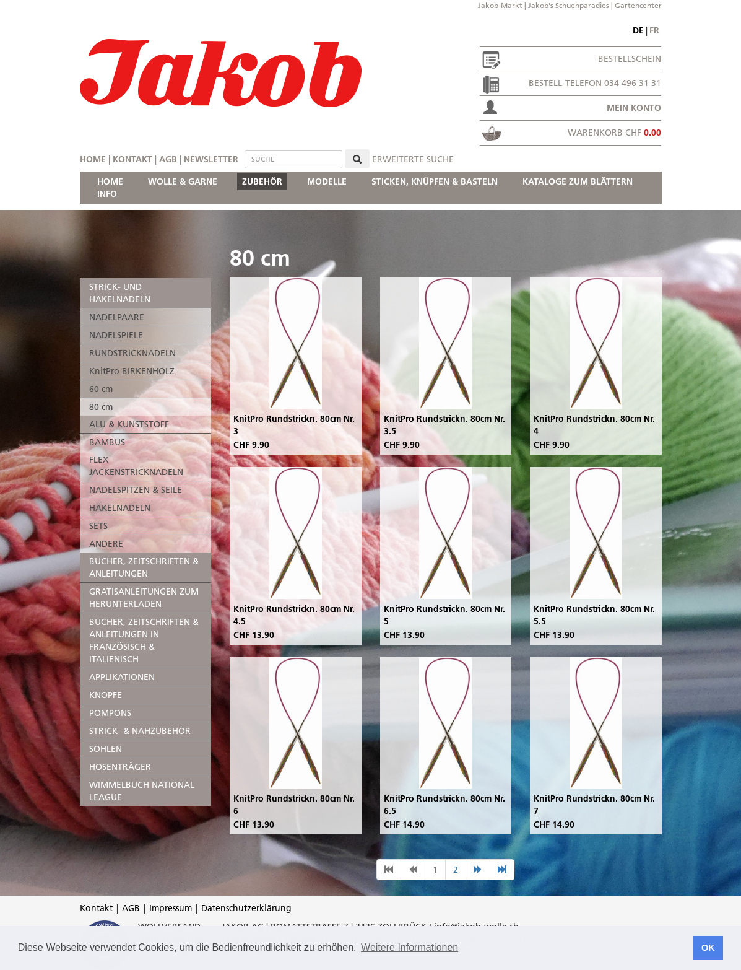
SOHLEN (105, 748)
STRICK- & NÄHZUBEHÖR (140, 730)
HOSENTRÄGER (120, 766)
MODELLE (327, 181)
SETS (98, 525)
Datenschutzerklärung (246, 908)
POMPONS (110, 713)
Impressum (170, 908)
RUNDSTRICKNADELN (132, 353)
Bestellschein (629, 58)
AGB (168, 159)
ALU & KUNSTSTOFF (129, 424)
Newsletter (211, 159)
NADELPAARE (116, 317)
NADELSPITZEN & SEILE (135, 490)
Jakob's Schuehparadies (568, 5)
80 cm (101, 407)
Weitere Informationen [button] (409, 947)
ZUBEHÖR (262, 181)
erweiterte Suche (413, 159)
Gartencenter (638, 5)
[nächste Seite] (478, 869)
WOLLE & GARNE (182, 181)
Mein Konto (634, 107)
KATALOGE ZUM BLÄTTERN (577, 181)
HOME (110, 181)
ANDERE (106, 543)
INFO (107, 193)
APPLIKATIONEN (122, 677)
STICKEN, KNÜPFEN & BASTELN (434, 181)
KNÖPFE (105, 695)
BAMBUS (107, 442)
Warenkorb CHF (614, 132)
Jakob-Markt (500, 5)
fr (654, 30)
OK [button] (708, 948)
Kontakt (132, 159)
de (638, 30)
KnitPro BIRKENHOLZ (132, 371)
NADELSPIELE (116, 335)
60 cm (101, 389)
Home (93, 159)
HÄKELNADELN (119, 507)
